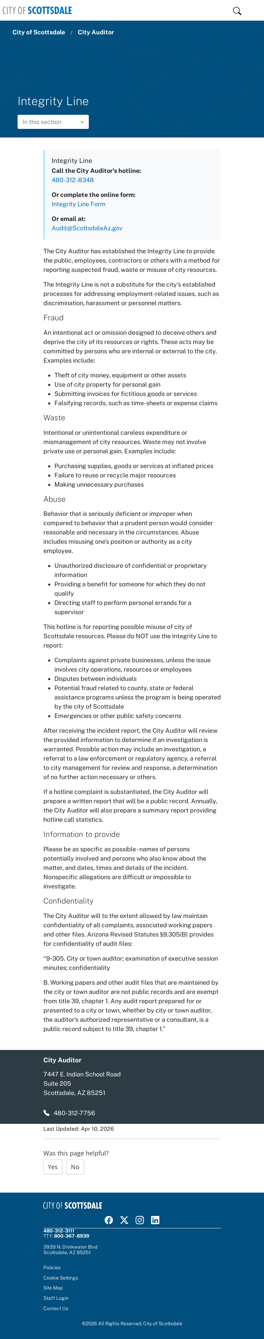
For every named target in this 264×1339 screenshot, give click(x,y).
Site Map (53, 1288)
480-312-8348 (73, 180)
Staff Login (55, 1298)
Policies (52, 1267)
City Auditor (96, 32)
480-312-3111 (58, 1230)
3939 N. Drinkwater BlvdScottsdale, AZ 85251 (70, 1249)
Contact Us (55, 1308)
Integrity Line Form (79, 204)
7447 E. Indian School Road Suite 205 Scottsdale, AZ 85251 (82, 1083)
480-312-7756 (74, 1113)
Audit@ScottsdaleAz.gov (87, 228)
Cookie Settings (60, 1278)
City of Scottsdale (38, 32)
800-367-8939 (71, 1236)
